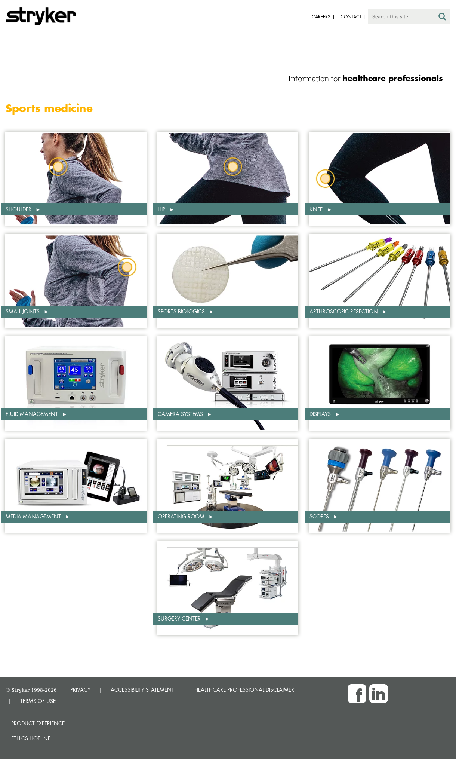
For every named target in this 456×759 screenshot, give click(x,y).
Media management (34, 516)
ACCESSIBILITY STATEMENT (142, 689)
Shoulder (19, 209)
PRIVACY (80, 689)
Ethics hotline (30, 738)
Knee (316, 209)
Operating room (182, 516)
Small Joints (23, 311)
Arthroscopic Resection (344, 311)
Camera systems (181, 413)
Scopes (319, 516)
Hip (162, 209)
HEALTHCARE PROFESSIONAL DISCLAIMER (244, 689)
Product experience (38, 723)
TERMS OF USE (38, 700)
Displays (320, 413)
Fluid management (32, 413)
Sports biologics (182, 311)
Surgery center (180, 618)
